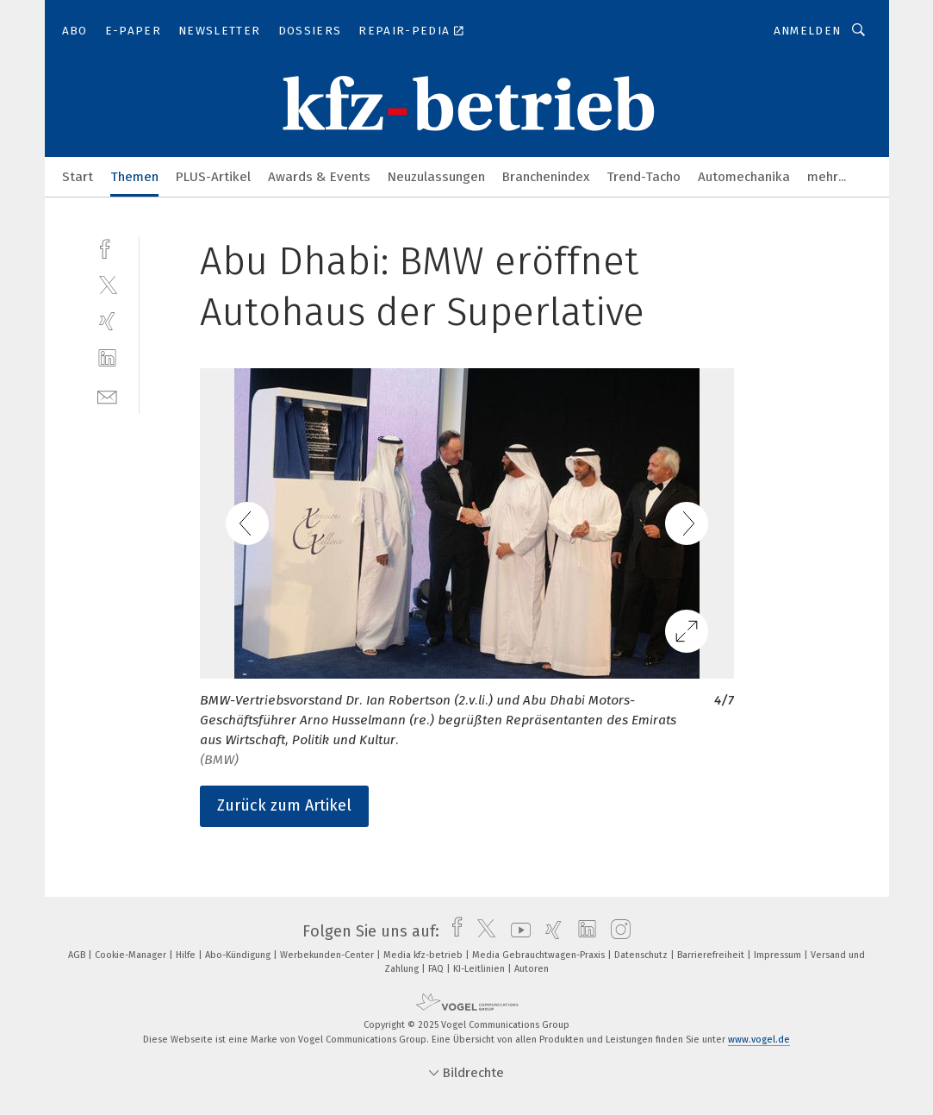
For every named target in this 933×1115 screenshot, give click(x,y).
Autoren (531, 968)
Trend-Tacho (643, 177)
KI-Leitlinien (480, 968)
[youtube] (516, 931)
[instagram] (616, 931)
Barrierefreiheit (712, 955)
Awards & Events (319, 177)
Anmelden (808, 30)
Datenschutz (642, 955)
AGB (78, 955)
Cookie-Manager (132, 955)
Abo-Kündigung (239, 955)
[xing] (107, 321)
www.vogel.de (759, 1039)
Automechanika (744, 177)
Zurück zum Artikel (284, 805)
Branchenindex (545, 177)
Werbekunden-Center (328, 955)
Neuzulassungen (436, 177)
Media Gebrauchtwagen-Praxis (539, 955)
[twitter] (107, 284)
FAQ (437, 968)
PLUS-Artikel (213, 177)
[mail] (107, 395)
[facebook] (107, 247)
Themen (134, 177)
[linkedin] (107, 358)
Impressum (779, 955)
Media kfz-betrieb (424, 955)
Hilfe (187, 955)
